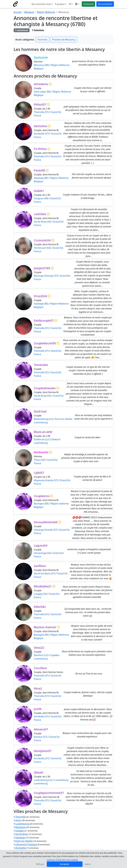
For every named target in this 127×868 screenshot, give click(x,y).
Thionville (20, 816)
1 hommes (38, 30)
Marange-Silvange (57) (46, 275)
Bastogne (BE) (41, 503)
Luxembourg (41, 422)
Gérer (88, 864)
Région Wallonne (46, 12)
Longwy (19, 830)
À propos (60, 4)
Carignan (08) (41, 198)
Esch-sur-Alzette (63, 419)
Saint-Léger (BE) (42, 91)
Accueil (17, 12)
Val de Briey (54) (42, 221)
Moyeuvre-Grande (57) (46, 480)
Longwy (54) (40, 593)
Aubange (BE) (41, 177)
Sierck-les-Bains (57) (44, 573)
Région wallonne (60, 503)
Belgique (29, 12)
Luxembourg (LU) (43, 780)
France (37, 115)
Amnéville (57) (41, 133)
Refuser (40, 864)
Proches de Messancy (63, 39)
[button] (71, 4)
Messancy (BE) (41, 65)
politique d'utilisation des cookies (62, 859)
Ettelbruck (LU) (42, 439)
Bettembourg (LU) (43, 419)
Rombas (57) (40, 736)
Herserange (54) (42, 553)
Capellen (54, 655)
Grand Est (56, 112)
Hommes (42, 39)
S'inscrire (88, 4)
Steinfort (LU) (41, 655)
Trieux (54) (39, 459)
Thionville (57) (41, 112)
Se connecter (105, 4)
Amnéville (20, 847)
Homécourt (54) (42, 247)
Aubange (19, 837)
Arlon (17, 820)
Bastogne (20, 827)
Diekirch (56, 439)
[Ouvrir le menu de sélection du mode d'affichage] (77, 4)
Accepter (64, 864)
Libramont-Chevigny (25, 844)
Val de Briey (21, 834)
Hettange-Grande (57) (45, 529)
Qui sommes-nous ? (42, 4)
